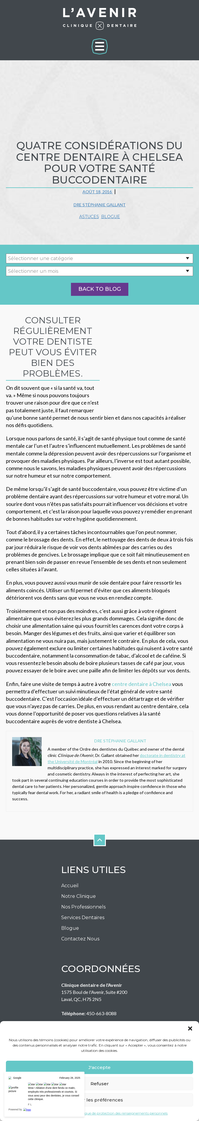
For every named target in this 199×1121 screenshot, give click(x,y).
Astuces (89, 216)
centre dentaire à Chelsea (141, 669)
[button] (190, 1028)
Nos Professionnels (83, 892)
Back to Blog (99, 289)
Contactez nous (80, 924)
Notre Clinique (78, 881)
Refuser (99, 1083)
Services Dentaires (82, 903)
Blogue (110, 216)
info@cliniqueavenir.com (106, 1012)
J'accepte (99, 1067)
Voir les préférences (99, 1100)
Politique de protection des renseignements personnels (122, 1113)
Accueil (70, 871)
